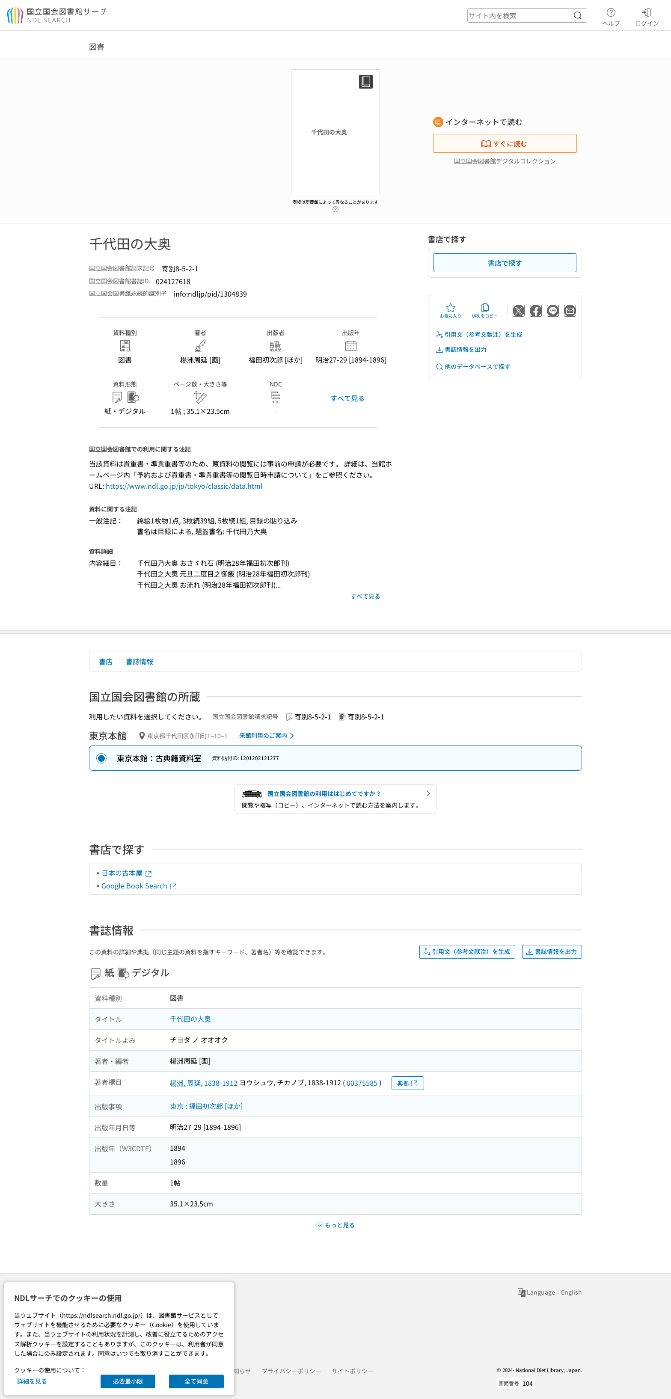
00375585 (362, 1083)
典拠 (408, 1083)
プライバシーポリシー (291, 1370)
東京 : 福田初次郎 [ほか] (206, 1106)
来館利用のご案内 (268, 736)
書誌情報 (139, 661)
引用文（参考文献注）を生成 (479, 334)
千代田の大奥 (190, 1018)
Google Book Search (139, 885)
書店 (106, 661)
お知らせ (239, 1370)
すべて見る (347, 398)
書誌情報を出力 (461, 349)
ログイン (647, 16)
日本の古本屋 (127, 872)
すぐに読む (504, 143)
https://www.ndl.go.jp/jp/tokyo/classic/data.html (184, 486)
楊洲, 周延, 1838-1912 (204, 1083)
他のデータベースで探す (473, 366)
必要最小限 (128, 1381)
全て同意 (196, 1381)
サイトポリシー (353, 1370)
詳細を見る (32, 1381)
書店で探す (505, 263)
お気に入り (450, 311)
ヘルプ (611, 16)
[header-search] (527, 15)
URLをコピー (485, 311)
